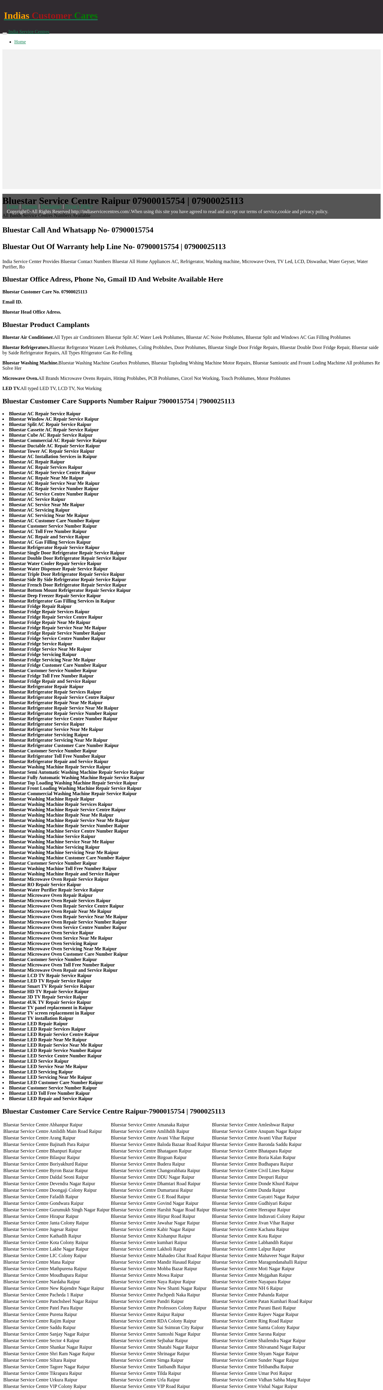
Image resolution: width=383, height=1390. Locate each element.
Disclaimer (51, 206)
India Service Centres (28, 31)
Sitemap (29, 206)
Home (20, 41)
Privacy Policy (79, 206)
